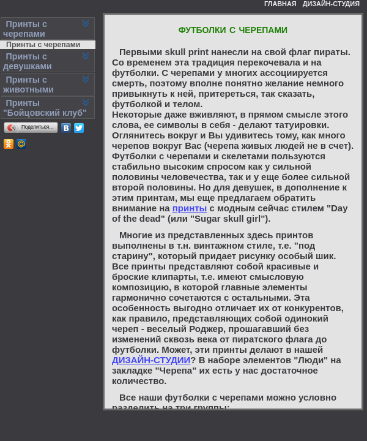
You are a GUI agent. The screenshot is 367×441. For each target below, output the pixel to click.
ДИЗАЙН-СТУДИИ (151, 360)
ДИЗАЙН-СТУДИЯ (331, 3)
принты (189, 208)
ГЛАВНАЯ (280, 3)
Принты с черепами (43, 44)
